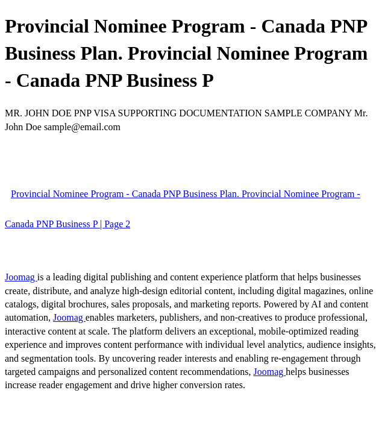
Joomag (21, 277)
